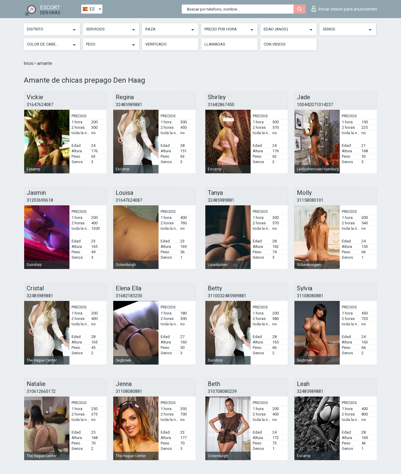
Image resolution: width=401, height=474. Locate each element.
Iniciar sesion (344, 8)
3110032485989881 (227, 296)
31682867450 (221, 104)
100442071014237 (315, 104)
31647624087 (40, 104)
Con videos (275, 44)
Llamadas (214, 44)
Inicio (29, 63)
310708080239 (222, 391)
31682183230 (129, 296)
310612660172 (41, 391)
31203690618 (40, 200)
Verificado (156, 44)
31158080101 (310, 200)
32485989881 (129, 104)
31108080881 (310, 296)
